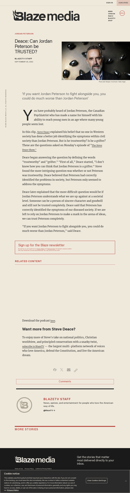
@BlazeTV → (50, 415)
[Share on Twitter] (61, 370)
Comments (65, 383)
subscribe (122, 3)
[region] (65, 481)
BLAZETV (111, 18)
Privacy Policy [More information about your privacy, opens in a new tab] (13, 490)
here (53, 320)
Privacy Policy (41, 249)
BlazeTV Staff (26, 59)
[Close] (126, 481)
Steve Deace (44, 131)
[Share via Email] (69, 370)
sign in (109, 3)
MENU (122, 13)
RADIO (110, 16)
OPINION (111, 14)
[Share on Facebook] (53, 370)
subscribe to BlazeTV (35, 346)
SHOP (110, 21)
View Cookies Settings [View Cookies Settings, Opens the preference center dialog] (96, 481)
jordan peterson (24, 34)
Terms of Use (51, 249)
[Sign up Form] (94, 247)
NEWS (110, 11)
